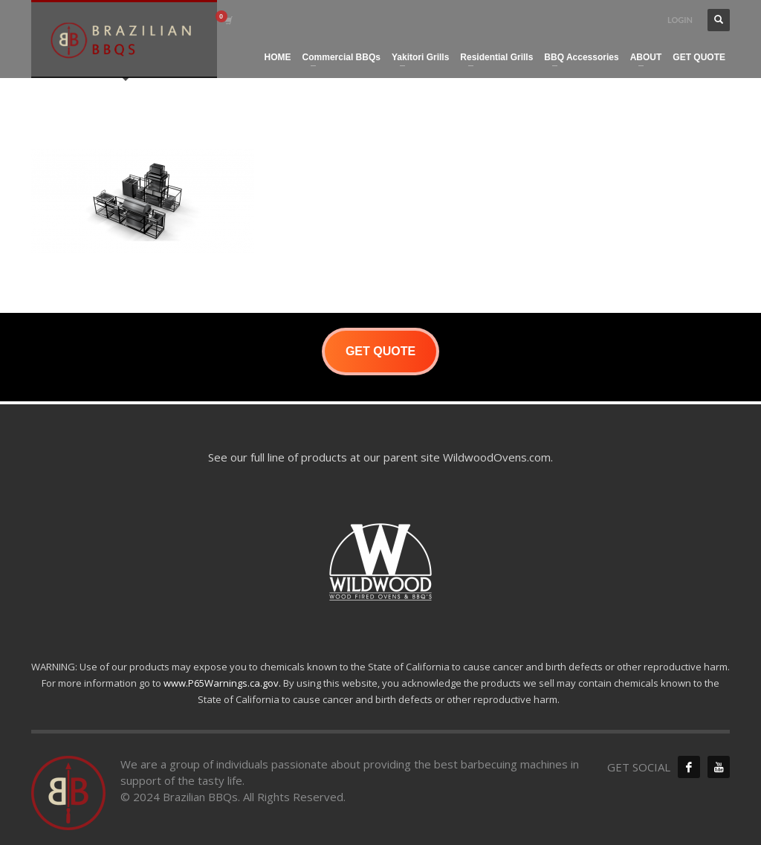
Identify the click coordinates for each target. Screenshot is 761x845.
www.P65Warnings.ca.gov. (222, 683)
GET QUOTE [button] (380, 351)
